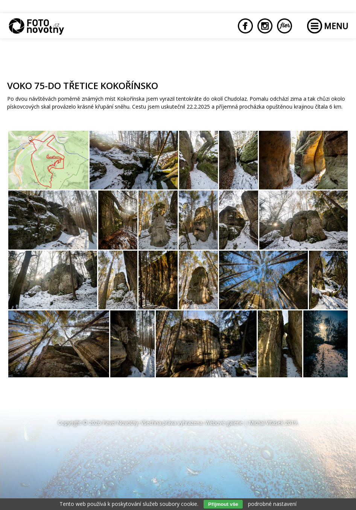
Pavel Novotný (120, 422)
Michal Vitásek (266, 422)
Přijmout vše (223, 504)
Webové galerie (224, 422)
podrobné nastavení (272, 503)
